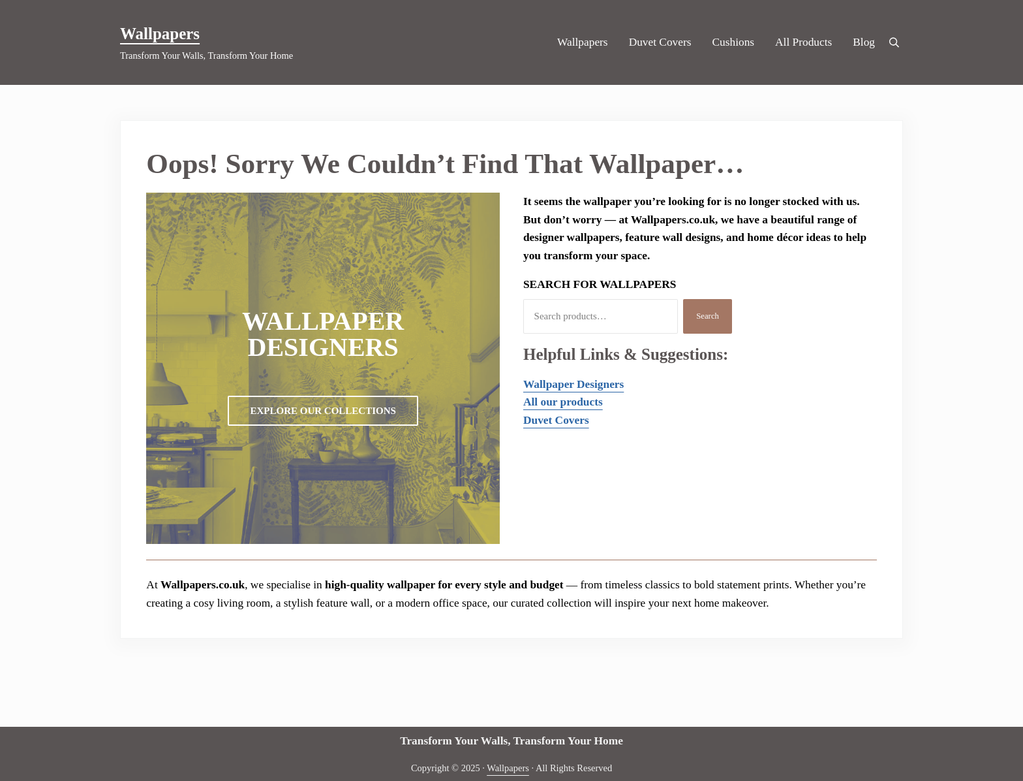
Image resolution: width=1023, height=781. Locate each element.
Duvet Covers (556, 420)
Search (707, 316)
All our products (563, 402)
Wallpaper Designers (573, 384)
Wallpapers (160, 33)
